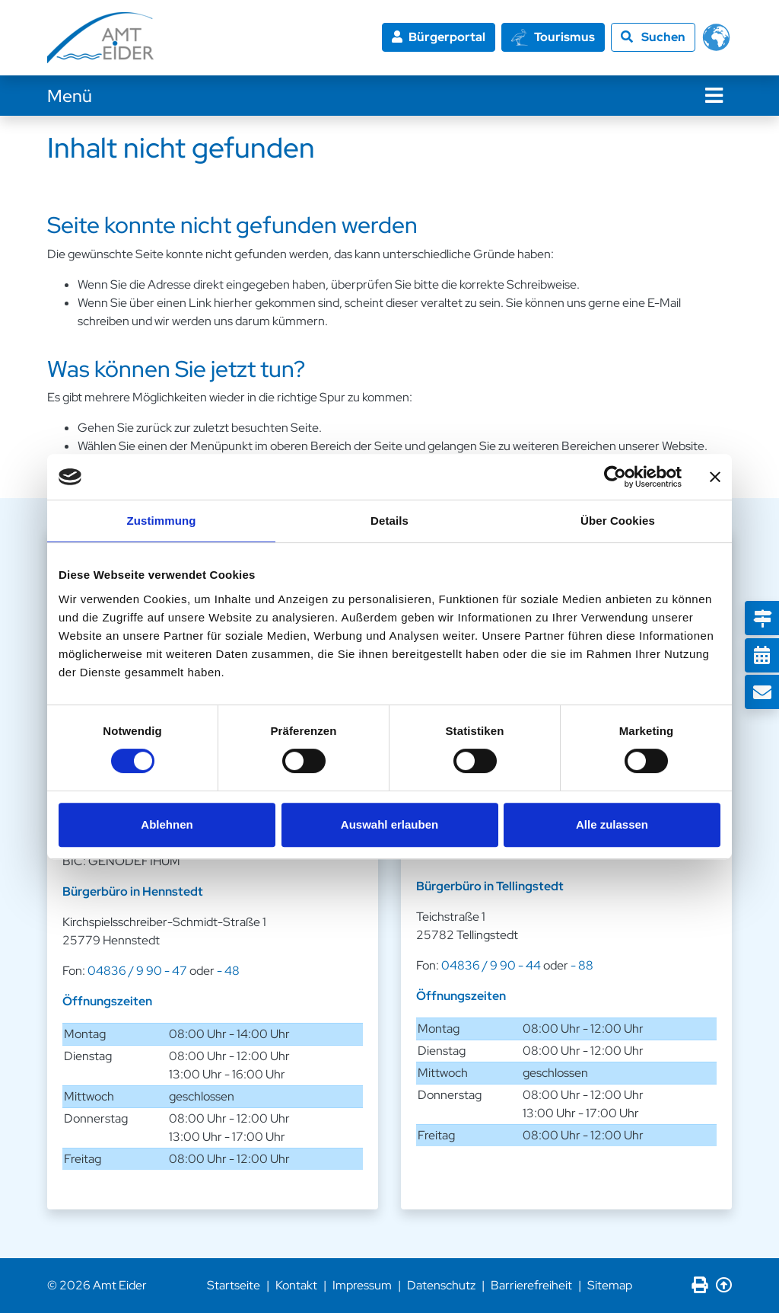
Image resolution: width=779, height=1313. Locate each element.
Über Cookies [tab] (617, 520)
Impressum (362, 1285)
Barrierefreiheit (531, 1285)
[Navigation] (714, 95)
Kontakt (296, 1285)
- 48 (228, 971)
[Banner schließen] (715, 476)
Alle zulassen (612, 824)
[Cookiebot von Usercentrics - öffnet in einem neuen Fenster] (615, 476)
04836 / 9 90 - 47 (137, 971)
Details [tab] (389, 520)
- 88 (582, 965)
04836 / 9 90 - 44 (491, 965)
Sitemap (609, 1285)
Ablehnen (166, 824)
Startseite (233, 1285)
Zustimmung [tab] (161, 520)
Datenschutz (441, 1285)
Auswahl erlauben (389, 824)
